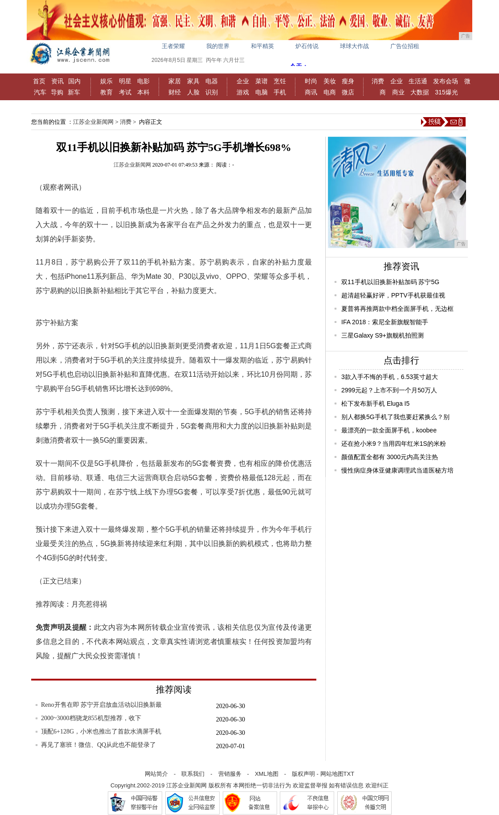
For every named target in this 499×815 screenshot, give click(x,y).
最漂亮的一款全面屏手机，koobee (389, 430)
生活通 (418, 81)
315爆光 (446, 92)
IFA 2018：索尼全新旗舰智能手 (384, 322)
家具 (193, 81)
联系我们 (193, 773)
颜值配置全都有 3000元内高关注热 (389, 456)
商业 (398, 92)
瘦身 (348, 81)
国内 (74, 81)
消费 (378, 81)
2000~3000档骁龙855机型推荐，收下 (91, 718)
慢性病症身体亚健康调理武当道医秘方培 (397, 470)
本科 (143, 92)
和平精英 (262, 46)
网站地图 (332, 773)
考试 (125, 92)
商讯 (311, 92)
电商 (329, 92)
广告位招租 (404, 46)
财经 (174, 92)
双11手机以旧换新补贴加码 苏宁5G (390, 281)
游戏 (243, 92)
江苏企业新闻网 (93, 121)
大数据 (419, 92)
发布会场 (445, 81)
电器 (211, 81)
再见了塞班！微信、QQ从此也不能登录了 (98, 745)
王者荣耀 (173, 46)
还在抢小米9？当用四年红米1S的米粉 (393, 443)
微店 (348, 92)
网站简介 (156, 773)
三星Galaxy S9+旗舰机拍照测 (382, 335)
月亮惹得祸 (89, 604)
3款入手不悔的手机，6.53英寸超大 (389, 376)
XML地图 (266, 773)
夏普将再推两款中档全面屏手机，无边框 (397, 308)
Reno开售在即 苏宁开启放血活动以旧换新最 (101, 704)
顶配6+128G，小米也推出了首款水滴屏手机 (101, 731)
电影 (143, 81)
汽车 (40, 92)
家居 (174, 81)
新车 (74, 92)
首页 (39, 81)
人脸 (193, 92)
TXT (349, 773)
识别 (211, 92)
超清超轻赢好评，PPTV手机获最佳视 (393, 295)
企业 (243, 81)
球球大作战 (354, 46)
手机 (280, 92)
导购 (57, 92)
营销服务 (229, 773)
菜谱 (261, 81)
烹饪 (280, 81)
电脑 (261, 92)
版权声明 (303, 773)
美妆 (329, 81)
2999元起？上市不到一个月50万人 (389, 390)
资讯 (57, 81)
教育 (106, 92)
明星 (125, 81)
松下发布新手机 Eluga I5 (375, 403)
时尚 (311, 81)
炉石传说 (307, 46)
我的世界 (217, 46)
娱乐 (106, 81)
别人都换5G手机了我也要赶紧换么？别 (395, 416)
